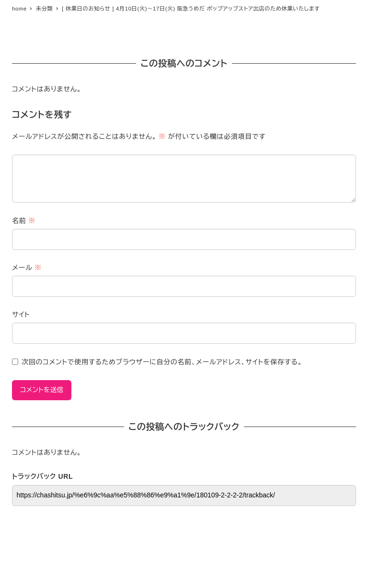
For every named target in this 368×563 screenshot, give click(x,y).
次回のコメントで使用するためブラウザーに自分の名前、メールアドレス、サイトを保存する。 (162, 362)
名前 (23, 221)
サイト (21, 314)
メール (26, 267)
